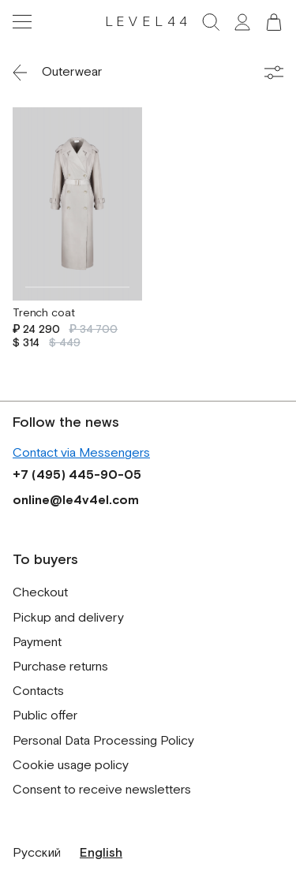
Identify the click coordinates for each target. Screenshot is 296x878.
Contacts (38, 691)
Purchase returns (60, 667)
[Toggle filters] (273, 72)
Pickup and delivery (68, 618)
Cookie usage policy (71, 765)
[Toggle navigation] (22, 22)
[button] (274, 22)
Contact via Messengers (81, 453)
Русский (37, 853)
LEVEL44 (148, 22)
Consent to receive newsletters (102, 790)
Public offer (45, 716)
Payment (37, 642)
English (101, 853)
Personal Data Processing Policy (103, 741)
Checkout (40, 593)
